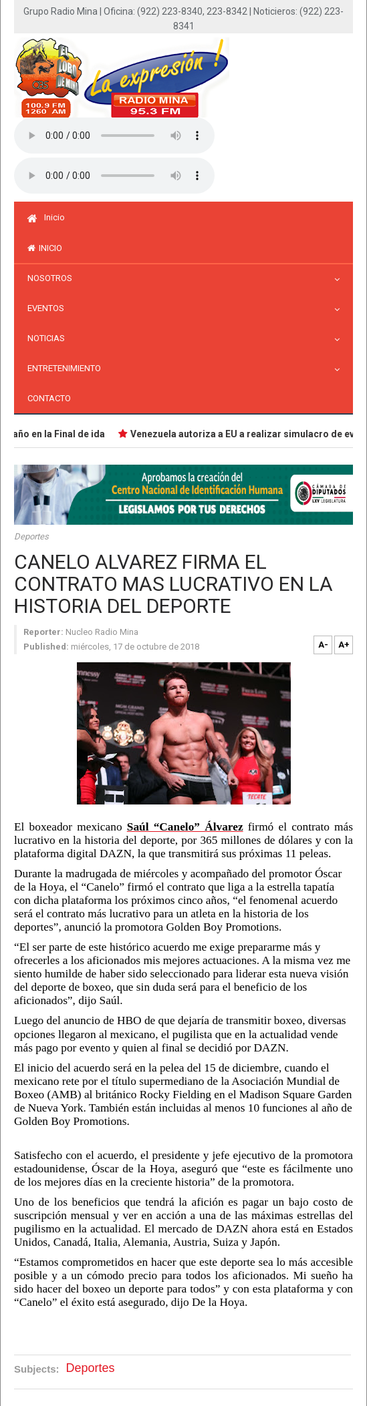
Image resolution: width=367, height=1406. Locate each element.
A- (323, 645)
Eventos (49, 308)
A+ (344, 645)
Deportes (31, 536)
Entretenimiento (67, 368)
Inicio (46, 217)
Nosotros (53, 278)
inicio (44, 248)
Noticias (49, 338)
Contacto (49, 398)
